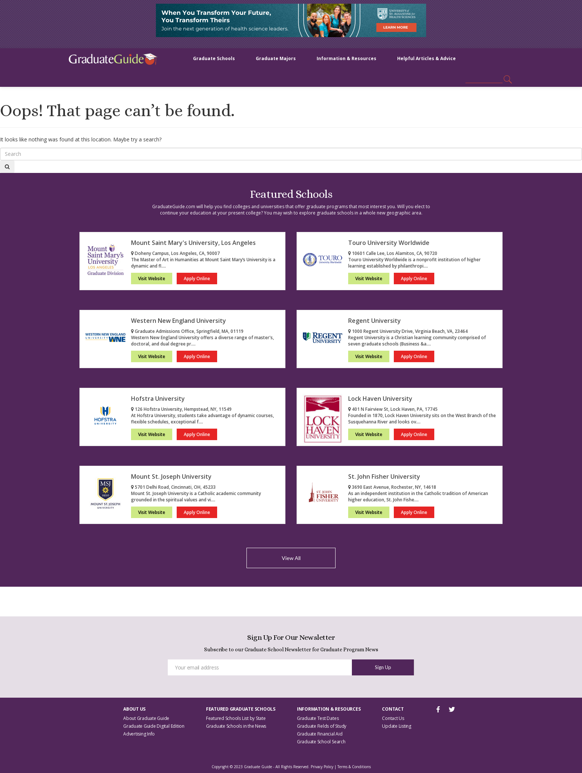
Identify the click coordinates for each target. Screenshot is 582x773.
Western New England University (178, 321)
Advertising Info (139, 734)
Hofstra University (158, 398)
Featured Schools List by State (236, 718)
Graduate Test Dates (318, 718)
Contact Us (393, 718)
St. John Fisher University (384, 476)
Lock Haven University (380, 398)
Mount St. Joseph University (171, 476)
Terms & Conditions (354, 766)
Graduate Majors (276, 58)
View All (291, 558)
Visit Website (151, 278)
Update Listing (396, 726)
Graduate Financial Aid (320, 734)
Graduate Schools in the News (236, 726)
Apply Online (197, 278)
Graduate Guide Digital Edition (153, 726)
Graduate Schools (214, 58)
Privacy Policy (322, 766)
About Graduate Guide (146, 718)
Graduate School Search (321, 741)
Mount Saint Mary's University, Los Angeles (193, 243)
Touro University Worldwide (388, 243)
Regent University (374, 321)
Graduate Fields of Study (321, 726)
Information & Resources (346, 58)
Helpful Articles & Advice (426, 58)
